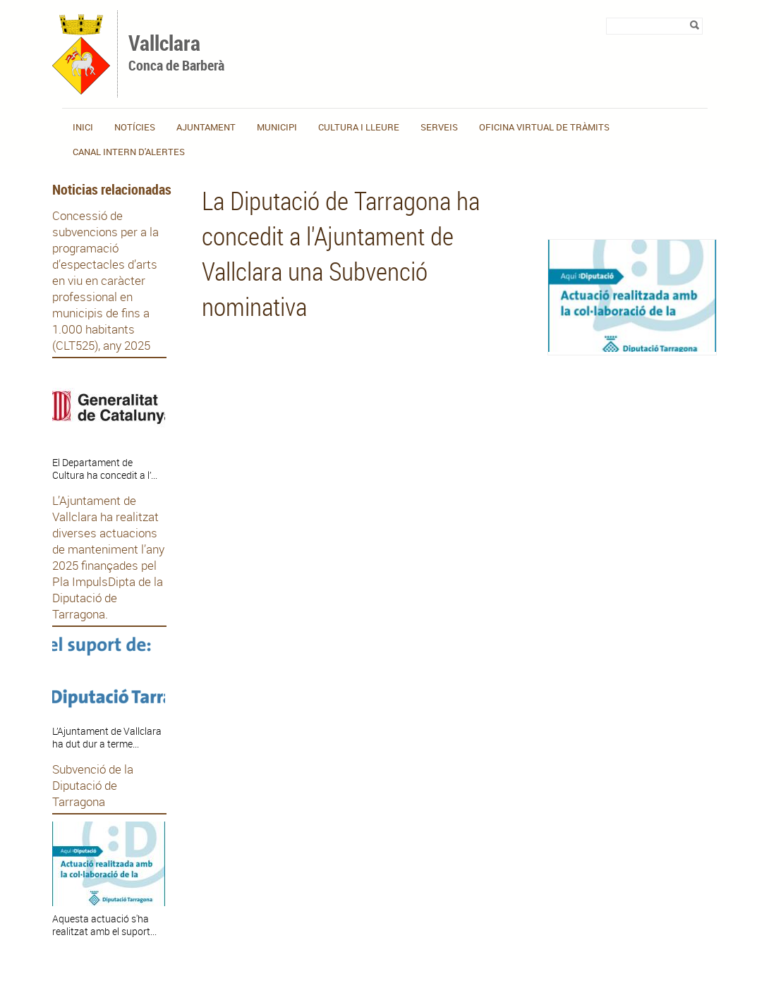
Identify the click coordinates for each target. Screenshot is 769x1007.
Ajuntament (206, 127)
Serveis (439, 127)
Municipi (277, 127)
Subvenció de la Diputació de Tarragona (92, 785)
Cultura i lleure (358, 127)
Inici (83, 127)
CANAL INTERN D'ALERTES (129, 151)
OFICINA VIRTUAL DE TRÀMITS (544, 127)
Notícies (134, 127)
